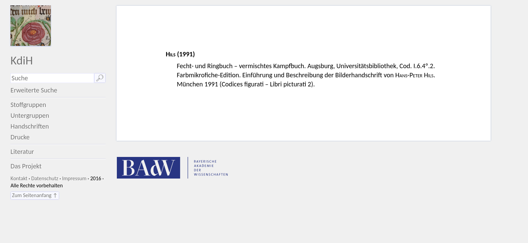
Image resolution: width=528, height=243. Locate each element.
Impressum (74, 178)
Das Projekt (25, 166)
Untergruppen (29, 115)
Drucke (20, 137)
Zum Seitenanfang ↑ (35, 195)
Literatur (22, 151)
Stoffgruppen (28, 105)
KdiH (21, 60)
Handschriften (29, 126)
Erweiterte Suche (33, 90)
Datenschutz (44, 178)
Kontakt (18, 178)
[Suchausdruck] (52, 78)
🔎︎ (100, 78)
